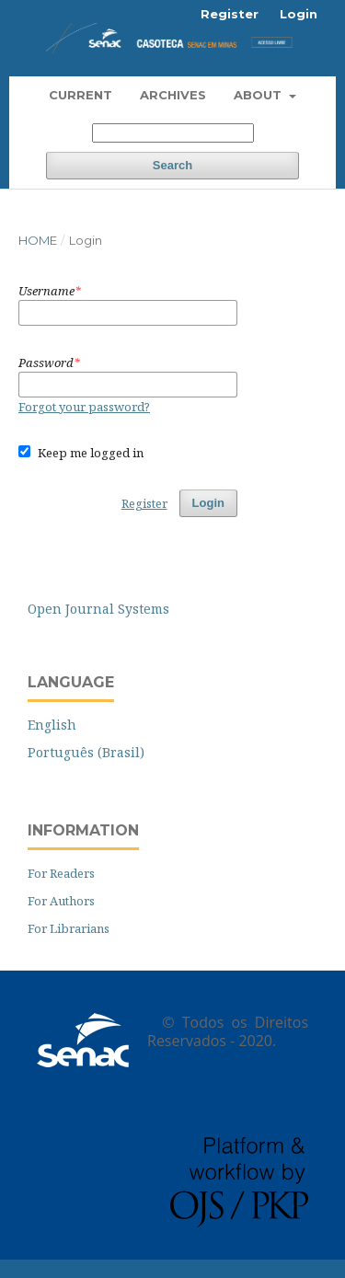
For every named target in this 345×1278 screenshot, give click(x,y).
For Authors (61, 900)
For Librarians (68, 928)
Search (172, 165)
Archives (173, 94)
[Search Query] (173, 133)
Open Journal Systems (98, 608)
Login (298, 13)
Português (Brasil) (86, 752)
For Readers (61, 873)
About (259, 94)
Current (80, 94)
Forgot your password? (84, 406)
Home (37, 240)
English (52, 724)
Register (230, 13)
